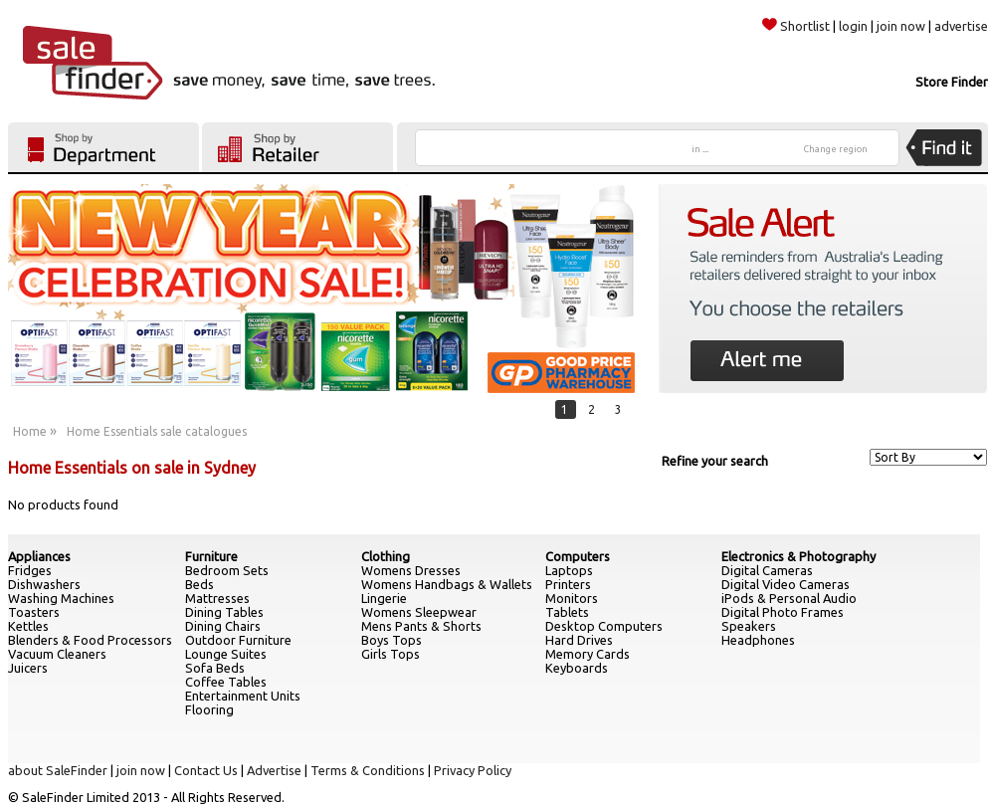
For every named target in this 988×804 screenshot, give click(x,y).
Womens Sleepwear (419, 612)
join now (901, 26)
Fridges (30, 570)
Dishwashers (44, 584)
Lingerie (384, 598)
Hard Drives (579, 640)
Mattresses (217, 598)
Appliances (39, 556)
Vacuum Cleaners (57, 654)
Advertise (274, 770)
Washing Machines (61, 598)
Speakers (748, 626)
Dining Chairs (223, 626)
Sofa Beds (215, 668)
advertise (961, 26)
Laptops (569, 570)
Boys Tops (391, 640)
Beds (199, 584)
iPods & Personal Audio (789, 598)
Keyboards (576, 668)
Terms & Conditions (367, 770)
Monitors (571, 598)
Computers (577, 556)
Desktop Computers (604, 626)
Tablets (567, 612)
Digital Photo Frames (782, 612)
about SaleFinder (57, 770)
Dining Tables (224, 612)
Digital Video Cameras (785, 584)
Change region (836, 149)
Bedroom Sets (227, 570)
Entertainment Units (242, 696)
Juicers (28, 668)
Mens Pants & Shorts (421, 626)
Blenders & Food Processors (90, 640)
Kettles (28, 626)
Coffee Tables (226, 682)
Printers (568, 584)
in (700, 149)
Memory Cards (587, 654)
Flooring (209, 709)
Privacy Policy (472, 770)
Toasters (34, 612)
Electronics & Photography (798, 556)
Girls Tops (390, 654)
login (853, 26)
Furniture (211, 556)
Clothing (385, 556)
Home (30, 431)
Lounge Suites (226, 654)
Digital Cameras (767, 570)
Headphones (758, 640)
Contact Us (206, 770)
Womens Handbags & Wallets (446, 584)
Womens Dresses (411, 570)
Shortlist (796, 26)
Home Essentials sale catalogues (157, 431)
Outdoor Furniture (238, 640)
